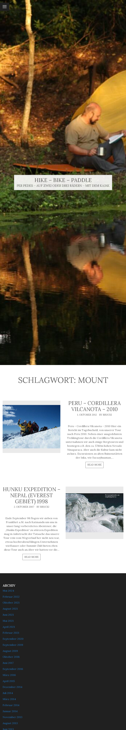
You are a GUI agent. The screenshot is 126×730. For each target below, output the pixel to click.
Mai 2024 (8, 590)
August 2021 (10, 608)
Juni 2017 (8, 662)
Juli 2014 (8, 693)
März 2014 (9, 699)
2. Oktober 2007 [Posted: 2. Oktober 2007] (24, 506)
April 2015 (9, 681)
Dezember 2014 (12, 687)
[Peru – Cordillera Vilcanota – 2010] (31, 426)
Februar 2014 (11, 705)
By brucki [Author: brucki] (105, 414)
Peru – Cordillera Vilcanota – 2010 (94, 406)
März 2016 (9, 675)
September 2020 (13, 638)
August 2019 (10, 651)
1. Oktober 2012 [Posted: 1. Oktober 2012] (87, 414)
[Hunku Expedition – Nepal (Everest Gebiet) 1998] (94, 512)
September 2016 (13, 669)
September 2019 (13, 644)
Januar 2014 (10, 711)
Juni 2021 (8, 614)
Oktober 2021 (11, 602)
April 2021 (9, 626)
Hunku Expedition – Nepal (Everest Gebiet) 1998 (31, 495)
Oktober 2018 (11, 656)
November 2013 (12, 717)
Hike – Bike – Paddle (63, 180)
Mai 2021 (8, 620)
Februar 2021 (11, 632)
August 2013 (10, 723)
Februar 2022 (11, 596)
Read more (94, 464)
